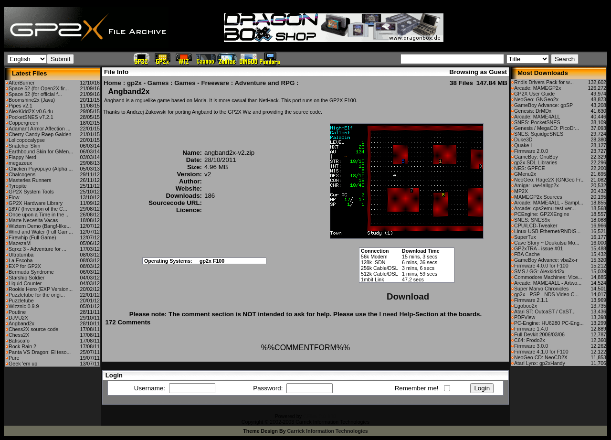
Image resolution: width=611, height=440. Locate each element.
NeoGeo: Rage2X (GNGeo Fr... (549, 179)
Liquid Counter (25, 283)
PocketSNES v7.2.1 (31, 117)
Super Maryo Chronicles (541, 288)
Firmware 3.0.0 (531, 346)
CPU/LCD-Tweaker (536, 225)
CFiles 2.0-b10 (319, 416)
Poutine (17, 312)
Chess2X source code (33, 329)
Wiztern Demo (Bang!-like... (40, 226)
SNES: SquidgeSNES (538, 134)
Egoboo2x (525, 306)
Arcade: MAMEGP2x (537, 88)
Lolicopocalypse (27, 140)
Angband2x (21, 323)
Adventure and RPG (264, 82)
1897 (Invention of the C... (38, 209)
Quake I (523, 145)
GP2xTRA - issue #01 (538, 248)
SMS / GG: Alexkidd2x (539, 271)
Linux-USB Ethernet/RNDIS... (547, 231)
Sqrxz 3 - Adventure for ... (37, 249)
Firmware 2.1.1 (531, 300)
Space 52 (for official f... (35, 94)
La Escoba (20, 260)
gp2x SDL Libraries (535, 162)
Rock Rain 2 (22, 346)
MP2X (521, 191)
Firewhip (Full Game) (32, 237)
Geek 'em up (23, 363)
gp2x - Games (148, 82)
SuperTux (525, 237)
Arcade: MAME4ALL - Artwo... (547, 283)
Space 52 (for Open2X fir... (39, 88)
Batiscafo (19, 340)
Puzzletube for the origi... (37, 295)
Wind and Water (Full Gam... (41, 232)
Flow (14, 197)
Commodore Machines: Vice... (548, 277)
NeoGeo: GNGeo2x (536, 99)
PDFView (524, 317)
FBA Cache (527, 254)
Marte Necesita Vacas (33, 220)
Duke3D (523, 139)
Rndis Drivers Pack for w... (544, 82)
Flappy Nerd (22, 157)
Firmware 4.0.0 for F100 (541, 265)
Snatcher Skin (24, 146)
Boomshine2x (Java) (32, 100)
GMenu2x (525, 174)
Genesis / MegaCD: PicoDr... (546, 128)
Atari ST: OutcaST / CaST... (545, 311)
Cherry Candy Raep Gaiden (40, 134)
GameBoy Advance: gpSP (543, 105)
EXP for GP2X (25, 266)
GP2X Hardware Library (36, 203)
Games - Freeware (201, 82)
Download (408, 296)
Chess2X (19, 335)
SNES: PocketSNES (537, 122)
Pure (14, 358)
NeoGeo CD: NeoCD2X (541, 357)
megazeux (20, 163)
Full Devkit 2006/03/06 (539, 334)
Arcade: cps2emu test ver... (545, 208)
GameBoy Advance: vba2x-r (546, 260)
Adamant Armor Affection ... (40, 128)
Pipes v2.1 (20, 105)
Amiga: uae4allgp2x (536, 185)
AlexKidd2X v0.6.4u (31, 111)
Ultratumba (21, 255)
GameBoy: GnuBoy (536, 157)
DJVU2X (18, 318)
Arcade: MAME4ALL (537, 116)
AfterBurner (22, 83)
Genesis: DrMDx (532, 111)
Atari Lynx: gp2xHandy (539, 363)
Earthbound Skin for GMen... (41, 151)
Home (112, 82)
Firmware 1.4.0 (531, 329)
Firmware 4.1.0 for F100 (541, 351)
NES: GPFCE (529, 168)
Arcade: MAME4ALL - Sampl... (548, 202)
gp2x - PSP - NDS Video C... (546, 294)
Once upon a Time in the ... (39, 214)
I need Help (396, 314)
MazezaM (20, 243)
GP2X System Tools (31, 191)
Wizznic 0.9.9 (24, 306)
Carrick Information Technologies (327, 431)
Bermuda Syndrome (31, 272)
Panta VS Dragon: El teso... (40, 352)
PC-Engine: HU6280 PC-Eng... (549, 323)
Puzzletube (21, 300)
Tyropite (18, 186)
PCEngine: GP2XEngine (541, 214)
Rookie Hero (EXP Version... (41, 289)
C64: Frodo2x (529, 340)
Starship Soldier (26, 277)
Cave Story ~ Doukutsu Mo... (546, 243)
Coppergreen (23, 123)
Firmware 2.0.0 (531, 151)
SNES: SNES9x (532, 220)
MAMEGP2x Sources (538, 197)
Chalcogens (22, 174)
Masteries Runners (30, 180)
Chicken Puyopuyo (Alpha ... (41, 169)
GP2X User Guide (534, 94)
